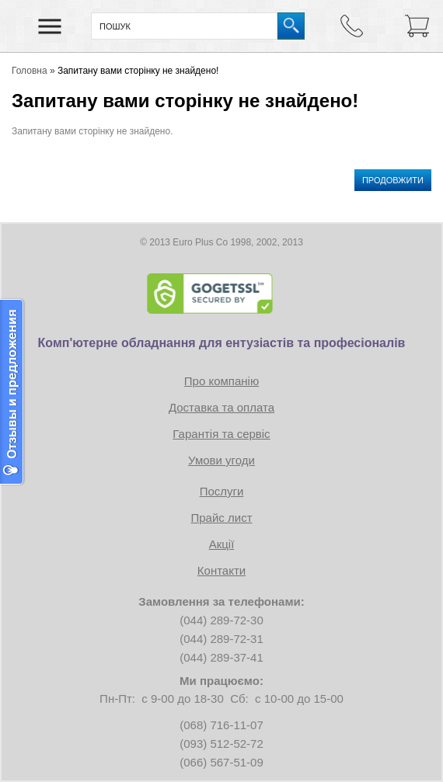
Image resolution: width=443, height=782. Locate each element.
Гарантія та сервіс (221, 433)
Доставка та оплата (221, 407)
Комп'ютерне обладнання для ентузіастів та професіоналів (222, 342)
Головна (29, 70)
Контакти (221, 570)
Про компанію (221, 381)
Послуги (222, 491)
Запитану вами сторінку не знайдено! (138, 70)
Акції (222, 544)
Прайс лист (221, 517)
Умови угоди (221, 460)
